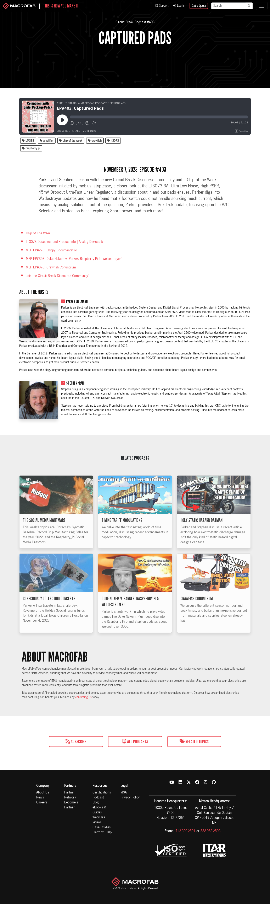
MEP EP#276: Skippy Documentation (52, 250)
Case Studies (101, 827)
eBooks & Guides (99, 810)
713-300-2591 (185, 831)
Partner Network (70, 795)
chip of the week (70, 140)
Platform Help (102, 832)
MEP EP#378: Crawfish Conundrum (51, 267)
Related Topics (194, 741)
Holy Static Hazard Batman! (201, 530)
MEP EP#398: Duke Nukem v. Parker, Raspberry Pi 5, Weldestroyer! (74, 259)
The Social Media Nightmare (44, 530)
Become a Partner (71, 805)
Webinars (98, 817)
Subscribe (76, 741)
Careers (41, 802)
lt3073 (113, 140)
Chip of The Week (38, 233)
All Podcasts (135, 741)
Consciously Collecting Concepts (49, 608)
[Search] (228, 5)
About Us (42, 792)
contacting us (83, 697)
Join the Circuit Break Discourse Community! (57, 276)
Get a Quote (199, 6)
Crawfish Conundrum (196, 608)
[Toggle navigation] (262, 6)
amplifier (47, 140)
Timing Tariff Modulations (122, 530)
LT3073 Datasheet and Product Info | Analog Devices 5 (64, 242)
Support (161, 5)
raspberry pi (31, 148)
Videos (97, 822)
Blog (95, 802)
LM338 (28, 140)
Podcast (98, 797)
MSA (123, 792)
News (40, 797)
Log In (179, 5)
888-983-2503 (210, 831)
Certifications (101, 792)
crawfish (95, 140)
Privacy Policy (130, 797)
